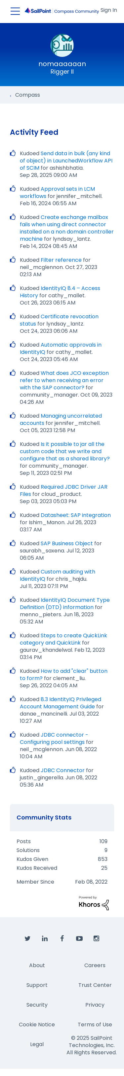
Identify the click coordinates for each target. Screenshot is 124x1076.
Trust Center (95, 985)
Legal (37, 1044)
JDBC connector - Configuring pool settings (54, 738)
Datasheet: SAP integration (76, 515)
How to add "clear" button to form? (63, 674)
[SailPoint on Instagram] (96, 938)
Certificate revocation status (59, 320)
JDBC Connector (63, 770)
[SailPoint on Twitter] (27, 938)
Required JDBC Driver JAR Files (63, 490)
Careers (94, 965)
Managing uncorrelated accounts (61, 419)
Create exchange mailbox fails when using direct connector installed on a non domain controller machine (67, 228)
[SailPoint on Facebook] (62, 938)
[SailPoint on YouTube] (79, 938)
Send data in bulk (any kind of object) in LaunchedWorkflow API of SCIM (66, 161)
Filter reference (61, 260)
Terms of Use (95, 1024)
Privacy (94, 1005)
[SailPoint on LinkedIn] (45, 938)
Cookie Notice (37, 1024)
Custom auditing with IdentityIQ (57, 575)
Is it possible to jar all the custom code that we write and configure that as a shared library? (65, 451)
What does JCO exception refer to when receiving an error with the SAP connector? (64, 380)
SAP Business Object (67, 543)
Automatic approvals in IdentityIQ (61, 348)
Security (37, 1005)
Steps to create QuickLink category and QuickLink (63, 639)
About (37, 965)
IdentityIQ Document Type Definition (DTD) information (65, 603)
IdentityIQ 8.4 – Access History (60, 291)
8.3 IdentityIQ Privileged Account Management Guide (60, 703)
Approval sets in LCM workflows (57, 192)
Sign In (109, 10)
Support (37, 985)
